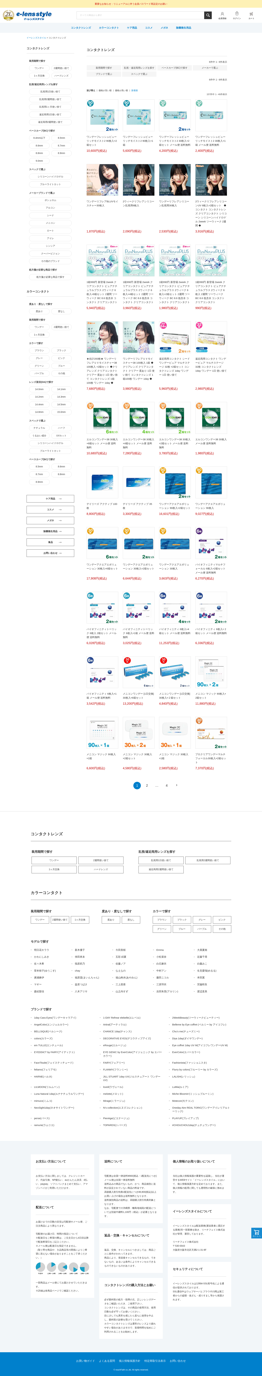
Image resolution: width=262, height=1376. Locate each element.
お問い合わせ (178, 1360)
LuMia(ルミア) (180, 1087)
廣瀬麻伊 (39, 977)
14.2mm (39, 396)
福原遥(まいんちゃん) (87, 977)
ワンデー (39, 68)
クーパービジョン (50, 253)
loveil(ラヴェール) (113, 1087)
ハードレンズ (61, 75)
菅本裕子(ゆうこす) (45, 970)
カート (251, 18)
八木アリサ (81, 991)
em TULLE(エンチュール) (48, 1045)
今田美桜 (121, 949)
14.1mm (61, 389)
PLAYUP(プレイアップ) (185, 1118)
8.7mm (61, 145)
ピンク (61, 358)
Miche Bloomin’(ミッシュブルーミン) (193, 1093)
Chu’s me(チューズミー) (186, 1031)
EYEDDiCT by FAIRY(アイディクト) (54, 1052)
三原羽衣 (161, 984)
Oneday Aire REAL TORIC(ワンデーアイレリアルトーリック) (201, 1109)
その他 (61, 373)
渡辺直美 (202, 991)
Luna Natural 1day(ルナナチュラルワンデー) (59, 1093)
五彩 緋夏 (121, 956)
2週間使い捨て (61, 68)
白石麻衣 (161, 963)
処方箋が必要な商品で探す (50, 277)
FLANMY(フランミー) (115, 1069)
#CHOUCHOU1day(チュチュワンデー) (194, 1125)
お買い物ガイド (85, 1360)
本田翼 (201, 977)
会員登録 (222, 18)
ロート (50, 230)
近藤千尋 (202, 956)
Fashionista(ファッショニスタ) (189, 1062)
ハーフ (61, 428)
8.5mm (61, 138)
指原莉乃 (80, 963)
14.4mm (39, 404)
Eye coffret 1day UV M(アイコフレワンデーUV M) (200, 1045)
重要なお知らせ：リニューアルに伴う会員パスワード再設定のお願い (131, 4)
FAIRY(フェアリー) (113, 1062)
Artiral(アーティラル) (114, 1024)
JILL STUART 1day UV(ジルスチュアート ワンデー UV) (131, 1078)
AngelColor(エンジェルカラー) (51, 1024)
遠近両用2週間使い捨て (50, 122)
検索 (208, 15)
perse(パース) (42, 1118)
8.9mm (61, 153)
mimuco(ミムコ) (43, 1100)
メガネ (164, 27)
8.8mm (39, 153)
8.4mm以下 (39, 138)
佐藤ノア (121, 963)
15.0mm (61, 412)
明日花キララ (41, 949)
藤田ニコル (162, 977)
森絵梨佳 (39, 991)
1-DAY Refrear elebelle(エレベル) (121, 1017)
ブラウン (39, 350)
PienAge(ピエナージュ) (116, 1118)
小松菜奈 (161, 956)
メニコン (50, 223)
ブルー (61, 365)
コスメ (149, 27)
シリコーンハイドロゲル (50, 176)
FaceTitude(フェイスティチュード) (53, 1062)
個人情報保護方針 (129, 1360)
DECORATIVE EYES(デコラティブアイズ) (127, 1038)
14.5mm (61, 404)
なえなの (121, 970)
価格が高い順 (121, 90)
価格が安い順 (105, 90)
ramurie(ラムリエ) (44, 1125)
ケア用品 (132, 27)
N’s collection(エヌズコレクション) (122, 1107)
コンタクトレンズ (81, 27)
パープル (39, 373)
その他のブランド (50, 261)
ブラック (61, 350)
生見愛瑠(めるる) (206, 970)
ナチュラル (39, 428)
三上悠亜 (121, 984)
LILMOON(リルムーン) (47, 1087)
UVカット (61, 435)
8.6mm (39, 145)
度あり (39, 311)
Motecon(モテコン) (183, 1100)
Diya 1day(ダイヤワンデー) (187, 1038)
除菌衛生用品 (183, 27)
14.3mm (61, 396)
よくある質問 (107, 1360)
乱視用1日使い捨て (50, 91)
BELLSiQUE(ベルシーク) (48, 1031)
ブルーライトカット (50, 184)
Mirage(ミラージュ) (114, 1100)
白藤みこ (202, 963)
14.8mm (39, 412)
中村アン (161, 970)
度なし (61, 311)
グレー (39, 358)
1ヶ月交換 (39, 75)
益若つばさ (81, 984)
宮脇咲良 (202, 984)
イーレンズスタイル (36, 37)
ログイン (237, 18)
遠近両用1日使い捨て (50, 114)
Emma (160, 949)
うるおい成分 (39, 435)
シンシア (50, 245)
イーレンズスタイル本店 (34, 15)
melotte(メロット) (113, 1093)
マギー (38, 984)
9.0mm (39, 160)
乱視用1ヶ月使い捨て (50, 106)
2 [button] (147, 785)
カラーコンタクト (109, 27)
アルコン (50, 207)
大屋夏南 (202, 949)
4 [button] (167, 785)
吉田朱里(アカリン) (167, 991)
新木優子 (80, 949)
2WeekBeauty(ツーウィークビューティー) (196, 1017)
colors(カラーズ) (43, 1038)
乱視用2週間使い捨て (50, 99)
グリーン (39, 365)
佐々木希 (39, 963)
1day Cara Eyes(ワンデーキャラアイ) (55, 1017)
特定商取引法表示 (155, 1360)
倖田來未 (80, 956)
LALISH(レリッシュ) (183, 1076)
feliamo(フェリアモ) (45, 1069)
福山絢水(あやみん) (126, 977)
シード (50, 215)
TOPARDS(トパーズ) (115, 1125)
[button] (176, 785)
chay (77, 970)
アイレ (50, 238)
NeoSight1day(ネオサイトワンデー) (54, 1107)
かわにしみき (41, 956)
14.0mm (39, 389)
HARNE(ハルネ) (43, 1076)
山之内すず (122, 991)
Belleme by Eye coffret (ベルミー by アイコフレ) (199, 1024)
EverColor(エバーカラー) (186, 1052)
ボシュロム (50, 200)
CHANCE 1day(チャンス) (117, 1031)
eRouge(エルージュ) (114, 1045)
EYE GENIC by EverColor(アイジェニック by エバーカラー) (132, 1054)
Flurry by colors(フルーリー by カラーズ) (195, 1069)
